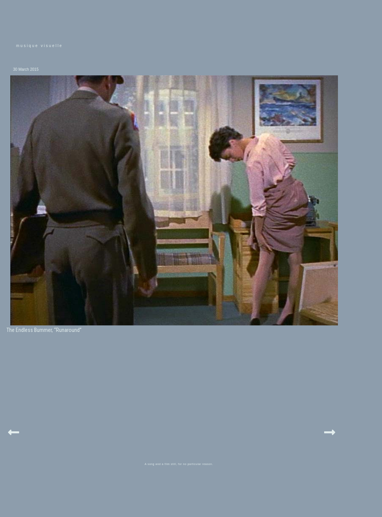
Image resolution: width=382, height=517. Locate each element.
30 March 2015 (26, 69)
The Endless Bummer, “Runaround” (44, 330)
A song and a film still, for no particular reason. (179, 464)
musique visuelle (39, 46)
